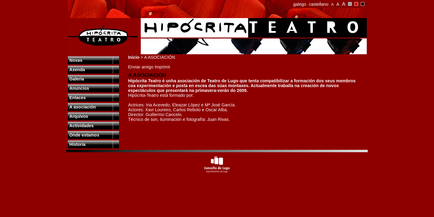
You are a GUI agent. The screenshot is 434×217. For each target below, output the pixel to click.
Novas (75, 60)
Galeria (76, 79)
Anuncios (79, 88)
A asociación (82, 107)
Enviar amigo (141, 66)
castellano (319, 4)
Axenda (77, 69)
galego (299, 4)
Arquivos (78, 116)
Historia (77, 144)
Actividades (81, 125)
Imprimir (162, 66)
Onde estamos (84, 135)
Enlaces (77, 97)
